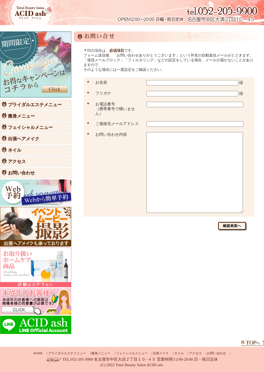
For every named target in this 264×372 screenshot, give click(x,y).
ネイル (14, 150)
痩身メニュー (21, 116)
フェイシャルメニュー (30, 127)
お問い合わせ (21, 173)
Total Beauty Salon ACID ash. (140, 365)
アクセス (17, 161)
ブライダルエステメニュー (35, 105)
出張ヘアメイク (23, 139)
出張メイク (161, 353)
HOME (38, 353)
